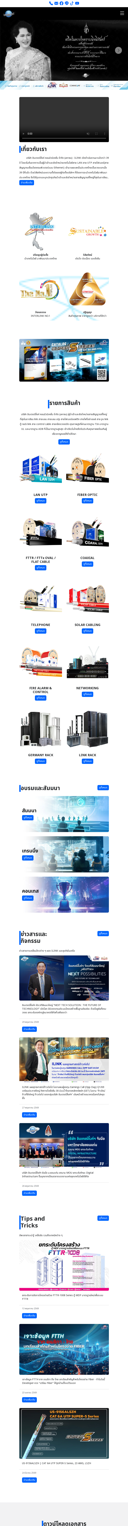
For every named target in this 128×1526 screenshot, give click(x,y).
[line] (66, 3)
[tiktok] (72, 3)
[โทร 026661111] (51, 3)
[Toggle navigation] (122, 13)
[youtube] (77, 3)
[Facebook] (61, 3)
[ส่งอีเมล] (56, 3)
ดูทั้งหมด (64, 442)
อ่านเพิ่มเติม (26, 182)
